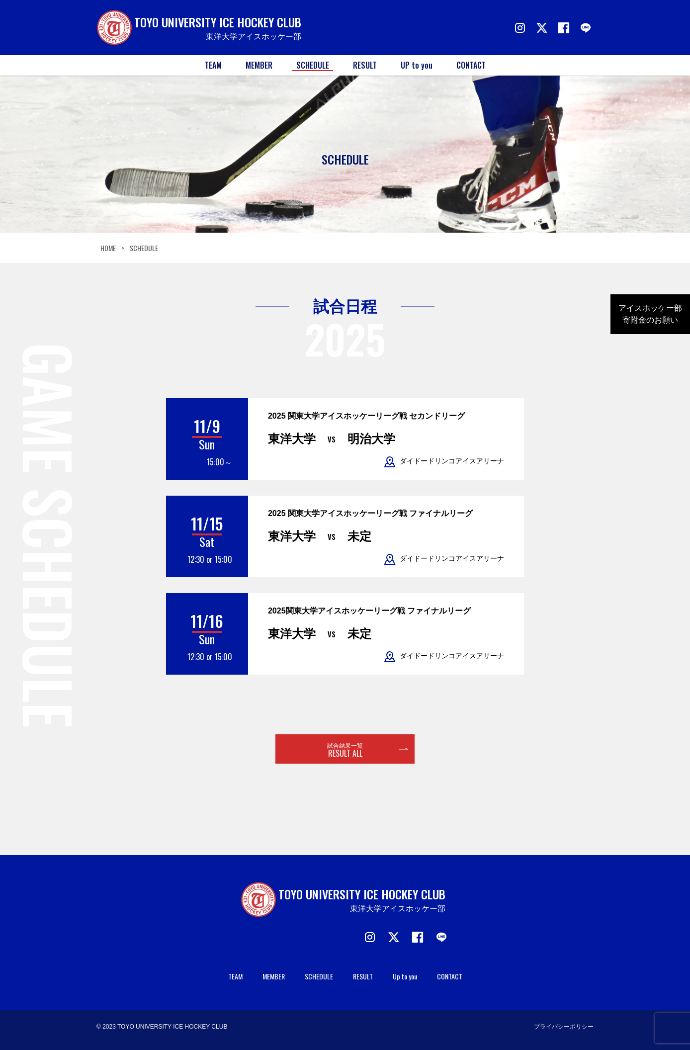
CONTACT (471, 65)
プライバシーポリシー (564, 1026)
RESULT (365, 65)
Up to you (405, 976)
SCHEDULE (312, 65)
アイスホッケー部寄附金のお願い (650, 314)
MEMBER (259, 65)
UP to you (416, 65)
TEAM (213, 65)
